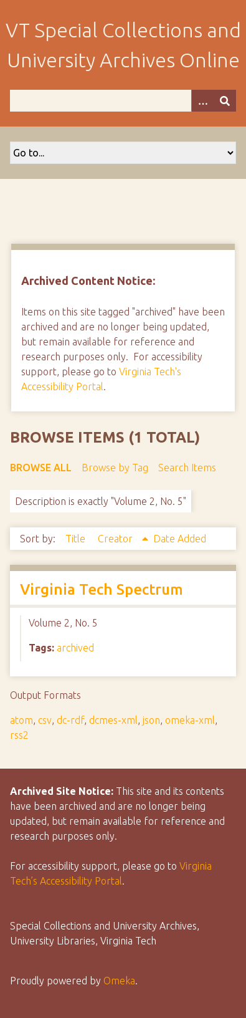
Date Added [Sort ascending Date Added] (179, 538)
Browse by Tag (115, 467)
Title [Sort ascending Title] (76, 538)
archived (75, 647)
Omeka (119, 980)
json (151, 720)
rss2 (19, 735)
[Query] (123, 101)
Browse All (41, 467)
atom (21, 720)
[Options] (202, 101)
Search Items (187, 467)
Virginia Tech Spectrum (101, 589)
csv (45, 720)
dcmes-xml (113, 720)
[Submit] (225, 101)
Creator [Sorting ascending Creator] (116, 538)
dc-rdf (70, 720)
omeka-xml (190, 720)
